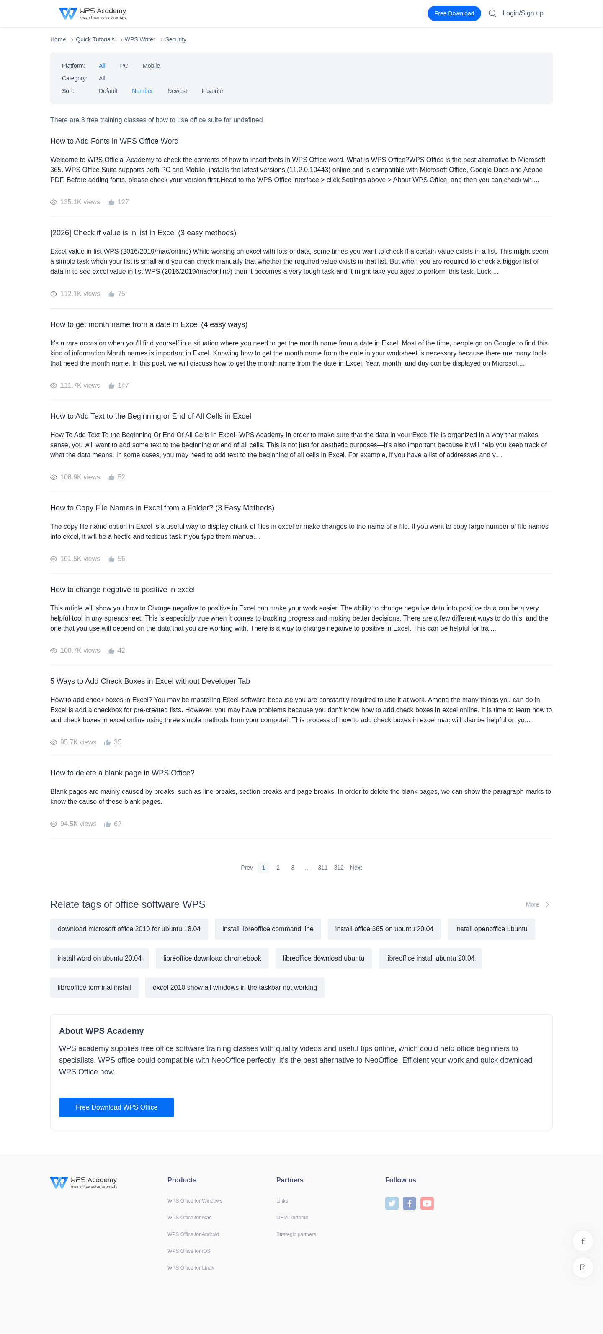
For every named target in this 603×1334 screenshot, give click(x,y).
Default (108, 91)
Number (142, 91)
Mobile (151, 65)
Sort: (68, 91)
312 (339, 867)
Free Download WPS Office (116, 1107)
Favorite (212, 91)
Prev (247, 867)
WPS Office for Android (193, 1234)
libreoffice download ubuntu (324, 958)
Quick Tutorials (95, 39)
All (102, 65)
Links (282, 1201)
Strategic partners (296, 1234)
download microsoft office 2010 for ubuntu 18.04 (129, 928)
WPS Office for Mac (189, 1218)
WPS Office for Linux (191, 1268)
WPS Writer (140, 39)
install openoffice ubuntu (491, 928)
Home (58, 39)
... (307, 867)
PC (124, 65)
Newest (177, 91)
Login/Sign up (523, 13)
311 (322, 867)
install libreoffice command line (268, 928)
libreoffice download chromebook (212, 958)
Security (175, 39)
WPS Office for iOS (189, 1251)
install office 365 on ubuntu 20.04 (384, 928)
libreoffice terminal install (94, 987)
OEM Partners (292, 1218)
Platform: (73, 65)
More (539, 904)
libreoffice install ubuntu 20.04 (430, 958)
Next (356, 867)
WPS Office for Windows (195, 1201)
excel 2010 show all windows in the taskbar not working (235, 987)
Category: (75, 78)
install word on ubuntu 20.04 (100, 958)
